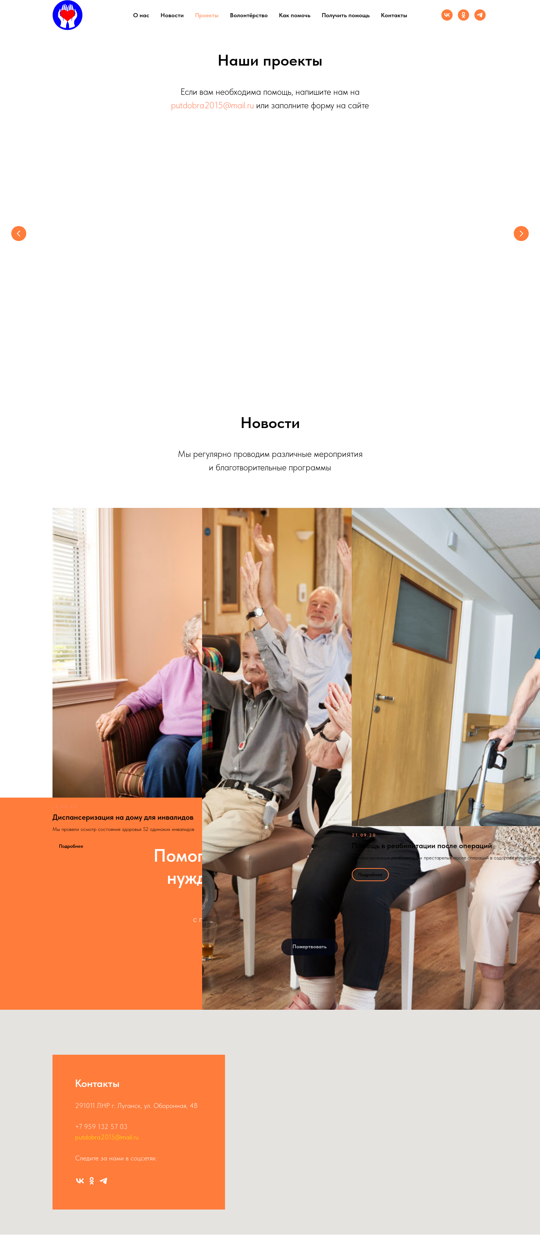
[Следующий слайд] (521, 233)
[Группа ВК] (447, 15)
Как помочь (294, 15)
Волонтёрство (249, 15)
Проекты (207, 15)
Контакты (394, 15)
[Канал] (480, 15)
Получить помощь (346, 15)
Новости (172, 15)
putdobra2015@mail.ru (212, 105)
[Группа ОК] (463, 15)
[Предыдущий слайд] (18, 233)
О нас (141, 15)
